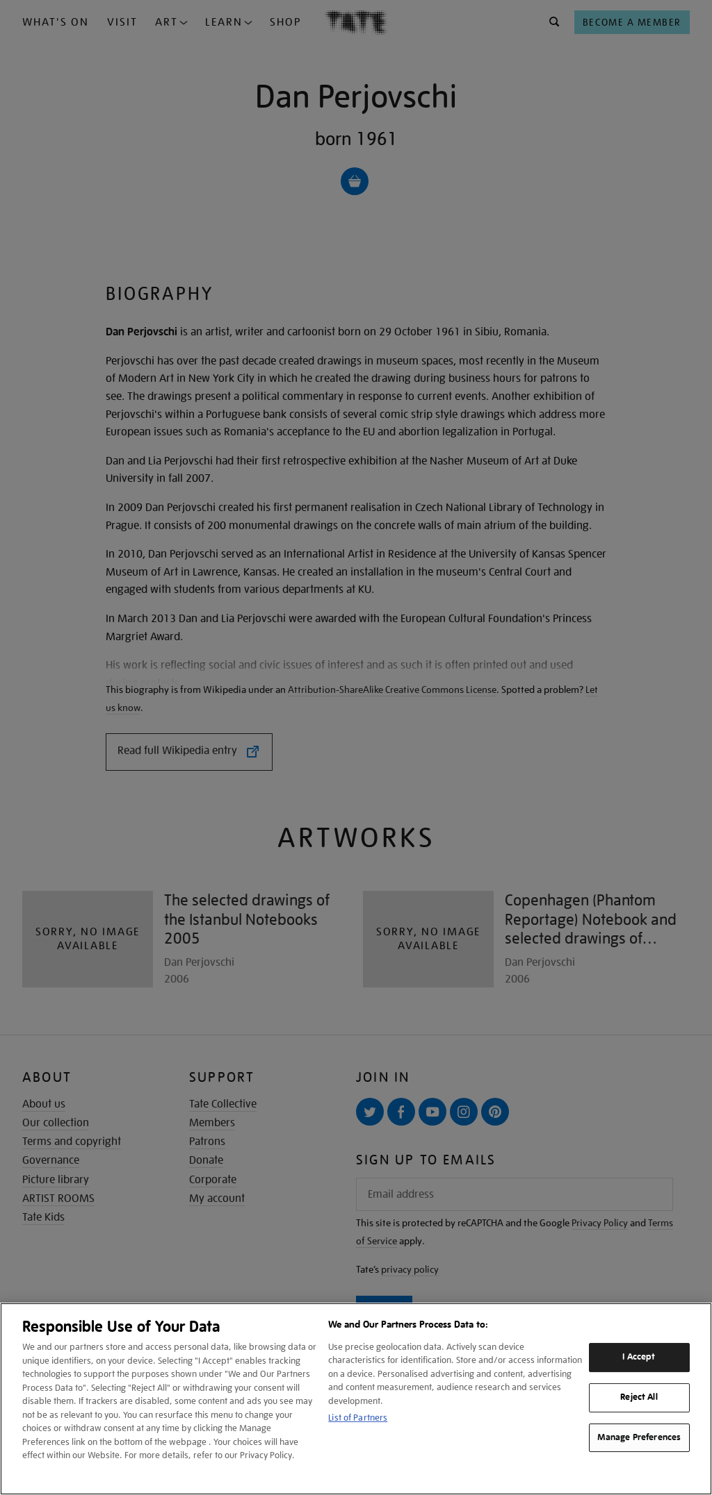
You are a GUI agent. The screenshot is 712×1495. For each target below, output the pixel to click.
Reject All (638, 1397)
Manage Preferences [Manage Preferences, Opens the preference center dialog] (639, 1437)
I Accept (638, 1357)
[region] (356, 1399)
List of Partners (357, 1417)
